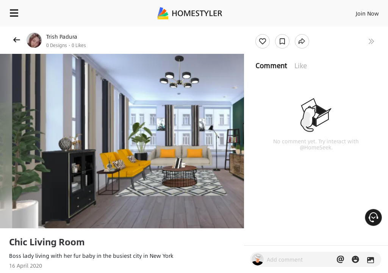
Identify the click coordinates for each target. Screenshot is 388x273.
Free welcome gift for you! (352, 30)
